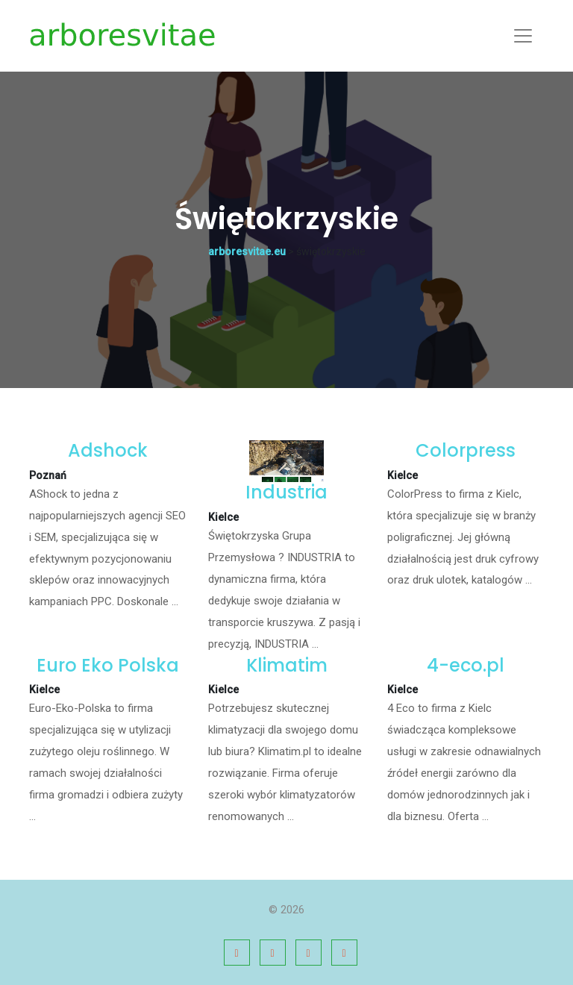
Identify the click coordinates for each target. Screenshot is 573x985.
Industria (286, 492)
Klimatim (287, 665)
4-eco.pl (465, 665)
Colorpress (466, 450)
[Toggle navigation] (523, 36)
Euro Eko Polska (108, 665)
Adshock (108, 450)
